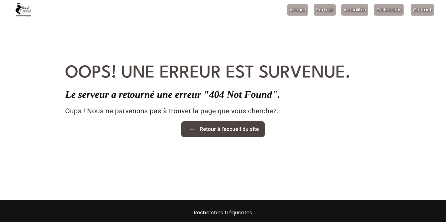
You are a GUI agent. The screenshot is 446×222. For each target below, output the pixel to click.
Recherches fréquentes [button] (223, 212)
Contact (422, 10)
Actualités (355, 10)
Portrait (324, 10)
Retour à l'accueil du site (223, 129)
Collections (388, 10)
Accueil (298, 10)
